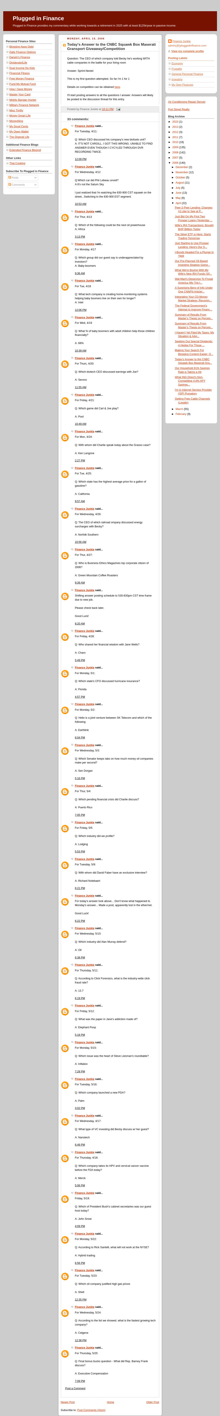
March (180, 409)
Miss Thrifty (16, 110)
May (178, 197)
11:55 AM (80, 387)
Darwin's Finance (19, 57)
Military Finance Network (24, 105)
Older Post (152, 1402)
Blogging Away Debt (21, 46)
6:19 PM (80, 998)
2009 (175, 147)
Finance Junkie (85, 126)
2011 (175, 137)
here (117, 87)
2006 (175, 162)
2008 (175, 152)
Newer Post (68, 1402)
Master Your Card (20, 94)
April (179, 203)
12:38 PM (81, 1340)
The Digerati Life (19, 137)
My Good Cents (18, 126)
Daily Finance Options (22, 52)
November (182, 172)
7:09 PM (80, 1381)
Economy (177, 63)
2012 (175, 132)
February (181, 414)
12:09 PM (81, 159)
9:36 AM (80, 273)
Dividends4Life (18, 62)
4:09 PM (80, 1226)
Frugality (177, 68)
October (181, 177)
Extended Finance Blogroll (25, 150)
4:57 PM (80, 696)
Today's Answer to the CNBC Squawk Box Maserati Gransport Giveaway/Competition (111, 46)
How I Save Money (20, 89)
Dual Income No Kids (22, 68)
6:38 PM (80, 957)
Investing (177, 79)
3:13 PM (80, 236)
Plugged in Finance (38, 18)
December (182, 167)
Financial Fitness (19, 73)
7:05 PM (80, 814)
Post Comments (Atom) (91, 1410)
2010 (175, 142)
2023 (175, 121)
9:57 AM (80, 501)
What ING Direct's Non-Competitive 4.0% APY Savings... (190, 381)
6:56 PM (80, 1263)
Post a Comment (75, 1388)
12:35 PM (81, 1299)
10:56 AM (80, 542)
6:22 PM (80, 920)
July (178, 187)
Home (110, 1402)
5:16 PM (80, 778)
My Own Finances (182, 84)
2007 (175, 157)
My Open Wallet (19, 131)
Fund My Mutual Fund (22, 84)
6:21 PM (80, 888)
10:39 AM (80, 350)
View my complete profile (187, 51)
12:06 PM (81, 310)
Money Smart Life (20, 115)
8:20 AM (80, 623)
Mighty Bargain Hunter (22, 99)
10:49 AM (80, 423)
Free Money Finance (21, 78)
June (179, 192)
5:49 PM (80, 660)
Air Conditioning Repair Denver (187, 101)
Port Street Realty (179, 109)
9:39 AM (80, 582)
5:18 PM (80, 1034)
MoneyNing (16, 121)
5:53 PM (80, 851)
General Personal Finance (187, 74)
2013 (175, 126)
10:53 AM (80, 204)
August (180, 182)
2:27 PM (80, 460)
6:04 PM (80, 737)
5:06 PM (80, 1185)
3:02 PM (80, 1108)
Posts (13, 177)
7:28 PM (80, 1071)
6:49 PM (80, 1144)
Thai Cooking (17, 163)
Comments (16, 184)
